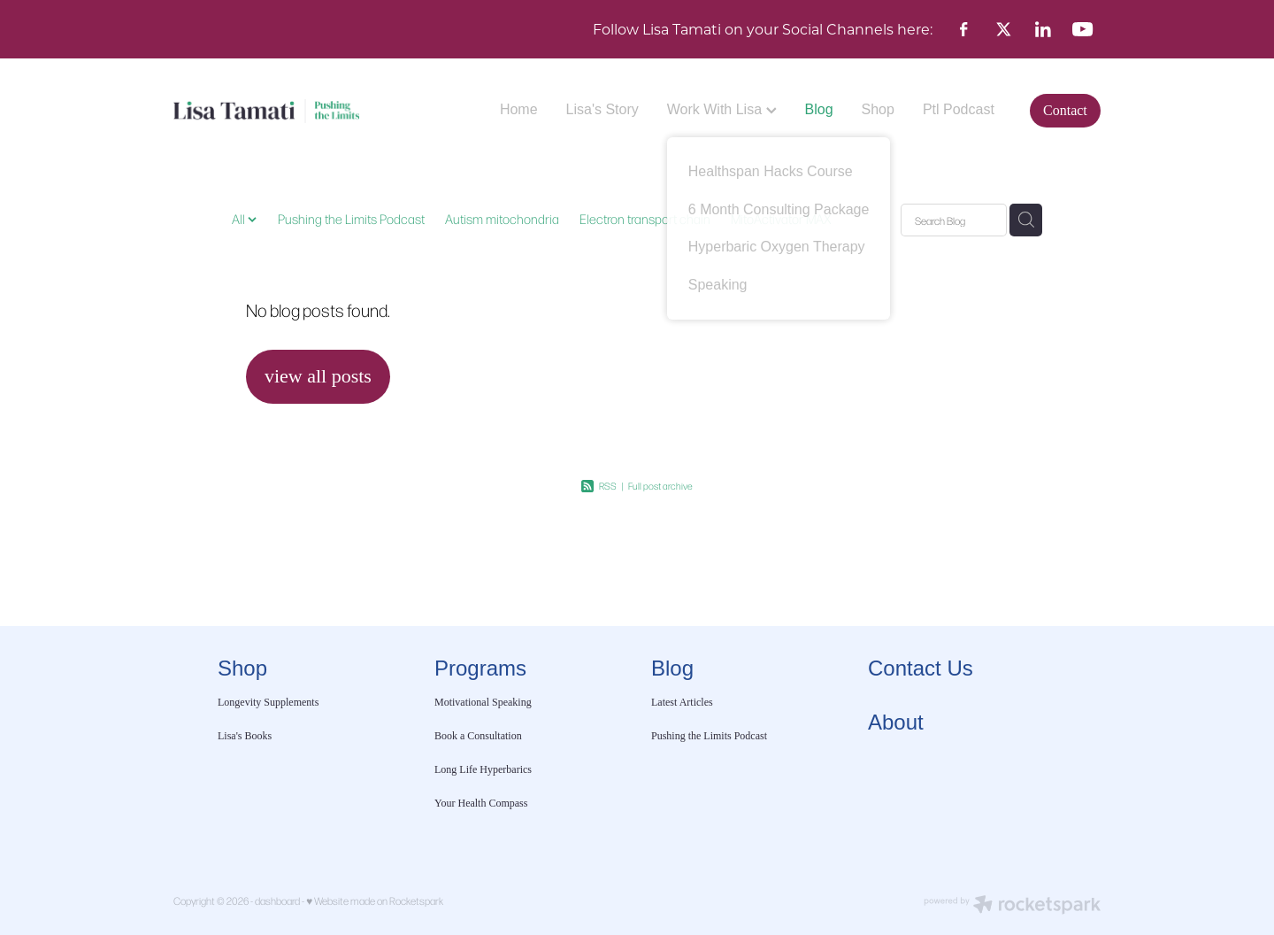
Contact (1065, 110)
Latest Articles (682, 702)
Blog (819, 109)
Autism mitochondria (502, 219)
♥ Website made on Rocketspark (374, 900)
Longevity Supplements (268, 702)
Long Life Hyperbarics (483, 769)
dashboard (277, 900)
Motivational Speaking (483, 702)
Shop (878, 109)
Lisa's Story (602, 109)
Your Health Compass (482, 803)
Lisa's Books (245, 736)
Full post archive (660, 485)
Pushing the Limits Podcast (351, 219)
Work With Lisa (722, 109)
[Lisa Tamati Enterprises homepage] (266, 111)
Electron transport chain (644, 219)
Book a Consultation (479, 736)
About (896, 722)
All (240, 219)
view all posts (318, 376)
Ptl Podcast (958, 109)
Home (519, 109)
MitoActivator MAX (781, 219)
